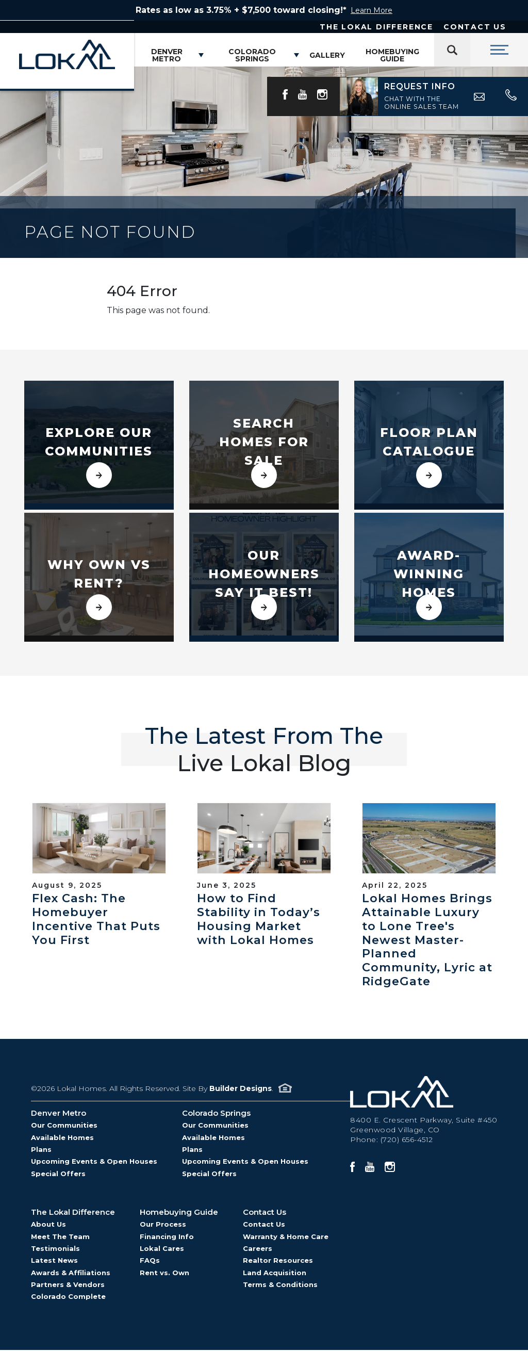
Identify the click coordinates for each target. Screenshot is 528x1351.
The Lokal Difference (376, 26)
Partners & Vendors (68, 1285)
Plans (41, 1150)
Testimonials (55, 1249)
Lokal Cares (162, 1249)
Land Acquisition (274, 1273)
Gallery (327, 55)
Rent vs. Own (164, 1273)
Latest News (54, 1261)
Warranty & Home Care (285, 1237)
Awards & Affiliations (70, 1273)
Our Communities (64, 1126)
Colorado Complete (68, 1297)
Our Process (163, 1225)
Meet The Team (60, 1237)
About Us (48, 1225)
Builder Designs (240, 1089)
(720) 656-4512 (407, 1140)
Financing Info (167, 1237)
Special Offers (58, 1174)
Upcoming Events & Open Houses (94, 1162)
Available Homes (62, 1138)
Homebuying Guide (392, 55)
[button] (417, 96)
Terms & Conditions (280, 1285)
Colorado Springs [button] (252, 55)
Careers (257, 1249)
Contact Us (474, 26)
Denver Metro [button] (167, 55)
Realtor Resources (278, 1261)
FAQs (150, 1261)
